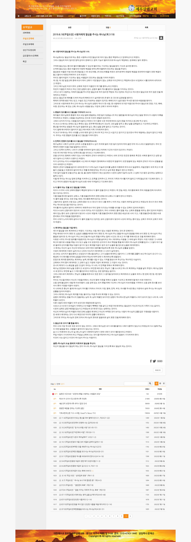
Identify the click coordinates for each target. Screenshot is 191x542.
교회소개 (27, 16)
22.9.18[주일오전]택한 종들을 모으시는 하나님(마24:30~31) (81, 451)
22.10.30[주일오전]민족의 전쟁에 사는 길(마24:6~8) (78, 423)
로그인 (137, 16)
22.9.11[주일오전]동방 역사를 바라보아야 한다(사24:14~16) (81, 456)
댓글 (108, 27)
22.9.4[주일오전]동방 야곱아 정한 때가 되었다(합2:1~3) (79, 461)
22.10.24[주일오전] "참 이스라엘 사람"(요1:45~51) (78, 427)
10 (126, 516)
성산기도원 (120, 16)
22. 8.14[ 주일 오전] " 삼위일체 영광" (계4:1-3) (76, 475)
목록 (146, 27)
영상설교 (60, 16)
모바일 (154, 16)
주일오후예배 (28, 44)
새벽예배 (26, 33)
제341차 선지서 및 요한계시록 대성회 (73, 399)
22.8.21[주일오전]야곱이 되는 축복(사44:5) (75, 471)
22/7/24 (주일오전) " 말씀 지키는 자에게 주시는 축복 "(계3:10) (82, 490)
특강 (24, 61)
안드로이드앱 (164, 16)
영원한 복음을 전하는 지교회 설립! (71, 408)
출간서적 (83, 16)
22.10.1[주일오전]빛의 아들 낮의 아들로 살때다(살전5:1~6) (81, 442)
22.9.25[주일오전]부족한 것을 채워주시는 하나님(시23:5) (80, 447)
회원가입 (146, 16)
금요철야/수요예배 (30, 56)
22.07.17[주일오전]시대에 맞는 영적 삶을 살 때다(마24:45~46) (82, 495)
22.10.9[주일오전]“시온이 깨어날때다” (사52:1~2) (77, 437)
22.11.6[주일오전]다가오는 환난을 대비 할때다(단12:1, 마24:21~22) (84, 418)
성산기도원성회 (29, 50)
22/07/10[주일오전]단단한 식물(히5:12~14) (75, 500)
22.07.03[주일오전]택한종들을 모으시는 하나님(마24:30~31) (81, 509)
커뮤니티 (108, 16)
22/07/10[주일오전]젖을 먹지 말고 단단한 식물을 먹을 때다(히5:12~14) (85, 504)
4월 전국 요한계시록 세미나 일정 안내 (73, 403)
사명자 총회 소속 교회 (44, 16)
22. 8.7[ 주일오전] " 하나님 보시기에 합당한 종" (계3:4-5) (80, 480)
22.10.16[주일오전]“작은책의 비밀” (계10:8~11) (77, 432)
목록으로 (158, 370)
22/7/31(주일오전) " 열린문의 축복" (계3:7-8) (76, 485)
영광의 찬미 (95, 16)
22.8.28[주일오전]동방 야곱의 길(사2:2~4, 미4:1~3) (78, 466)
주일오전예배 (28, 38)
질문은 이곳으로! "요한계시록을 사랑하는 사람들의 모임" (80, 394)
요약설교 (71, 16)
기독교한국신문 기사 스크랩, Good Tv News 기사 (77, 413)
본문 (69, 27)
